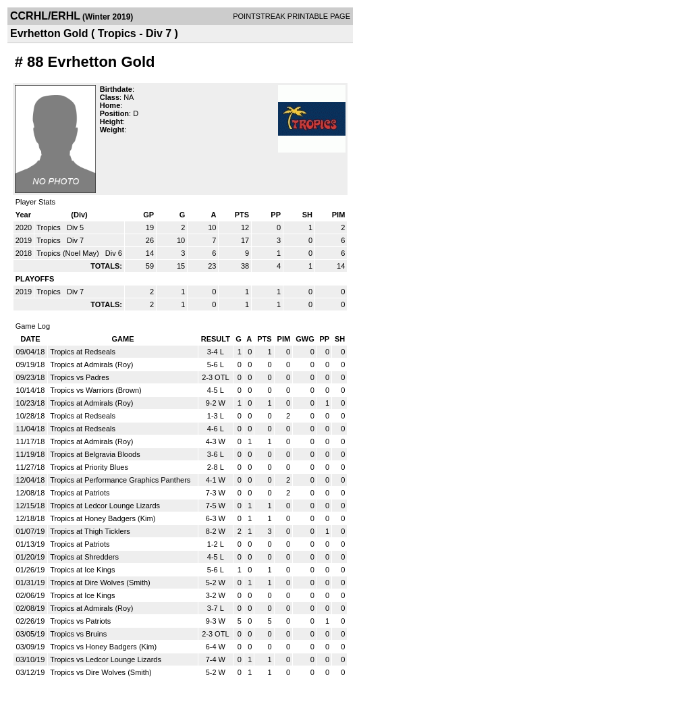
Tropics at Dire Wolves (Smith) (100, 582)
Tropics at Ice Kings (82, 570)
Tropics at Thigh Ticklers (90, 531)
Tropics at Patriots (79, 493)
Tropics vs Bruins (78, 634)
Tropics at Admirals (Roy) (91, 364)
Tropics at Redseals (82, 352)
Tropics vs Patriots (80, 621)
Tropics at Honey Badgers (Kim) (102, 518)
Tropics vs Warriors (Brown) (95, 390)
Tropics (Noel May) (68, 253)
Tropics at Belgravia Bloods (95, 454)
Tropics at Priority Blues (89, 467)
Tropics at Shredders (84, 557)
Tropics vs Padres (79, 377)
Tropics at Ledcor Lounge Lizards (105, 506)
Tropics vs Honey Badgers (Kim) (103, 647)
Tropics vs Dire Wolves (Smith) (100, 672)
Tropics (49, 227)
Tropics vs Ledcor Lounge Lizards (105, 659)
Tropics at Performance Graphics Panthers (120, 480)
